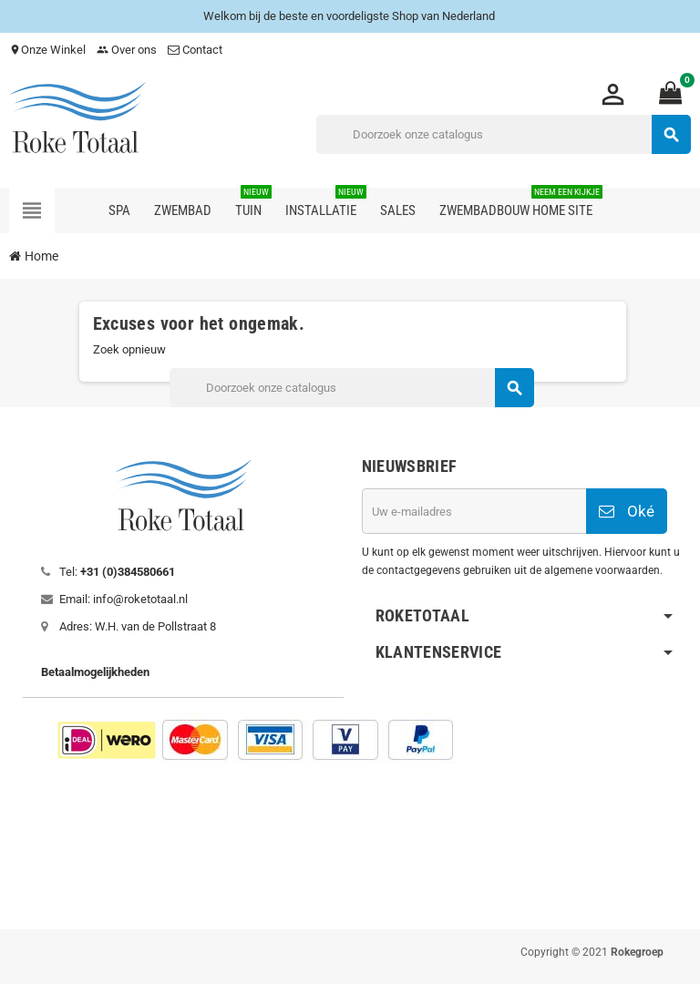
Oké (626, 511)
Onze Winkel (47, 49)
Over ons (127, 49)
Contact (196, 49)
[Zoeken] (503, 134)
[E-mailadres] (474, 511)
